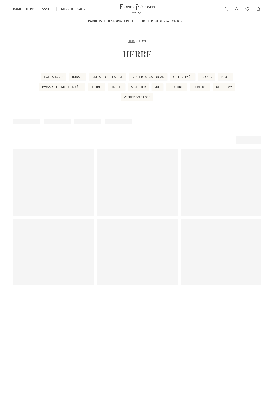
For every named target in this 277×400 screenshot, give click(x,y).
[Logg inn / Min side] (236, 9)
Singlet (117, 87)
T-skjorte (177, 87)
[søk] (225, 9)
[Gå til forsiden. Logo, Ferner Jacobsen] (137, 9)
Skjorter (138, 87)
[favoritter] (247, 9)
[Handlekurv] (258, 9)
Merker (67, 9)
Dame (17, 9)
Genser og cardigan (148, 76)
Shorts (96, 87)
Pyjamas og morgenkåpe (62, 87)
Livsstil (46, 9)
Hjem (131, 40)
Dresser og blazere (107, 76)
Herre (30, 9)
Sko (157, 87)
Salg (81, 9)
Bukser (77, 76)
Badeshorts (53, 76)
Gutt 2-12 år (182, 76)
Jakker (206, 76)
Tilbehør (200, 87)
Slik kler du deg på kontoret (162, 21)
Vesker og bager (137, 97)
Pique (225, 76)
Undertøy (224, 87)
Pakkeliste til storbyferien (110, 21)
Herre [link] (142, 40)
